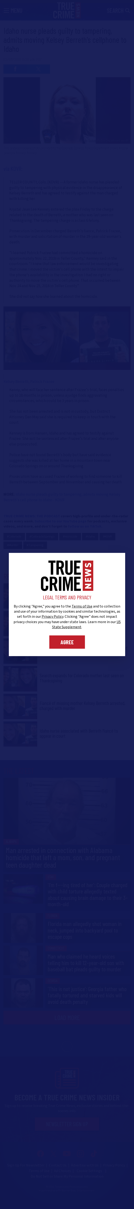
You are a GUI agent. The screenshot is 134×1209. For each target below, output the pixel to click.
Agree (67, 642)
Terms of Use (82, 606)
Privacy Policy (52, 616)
